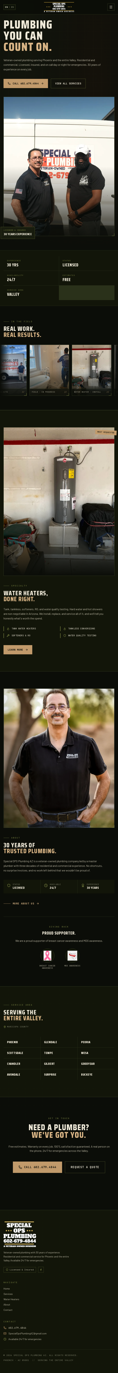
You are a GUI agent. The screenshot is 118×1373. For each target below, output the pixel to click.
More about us (21, 903)
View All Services (68, 83)
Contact (8, 1309)
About (7, 1304)
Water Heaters (11, 1299)
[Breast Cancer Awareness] (47, 959)
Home (7, 1288)
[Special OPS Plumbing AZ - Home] (59, 7)
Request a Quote (85, 1167)
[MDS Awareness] (72, 958)
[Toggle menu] (110, 7)
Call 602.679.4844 (26, 83)
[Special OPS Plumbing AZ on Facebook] (41, 1270)
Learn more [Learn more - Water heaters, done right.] (18, 649)
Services (8, 1293)
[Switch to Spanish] (10, 7)
